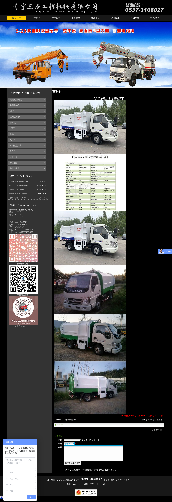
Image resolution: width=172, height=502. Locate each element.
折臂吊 (27, 128)
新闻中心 (95, 18)
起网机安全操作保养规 (18, 181)
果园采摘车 (27, 105)
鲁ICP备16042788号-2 (120, 483)
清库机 (27, 123)
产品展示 (56, 18)
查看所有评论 (158, 430)
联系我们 (154, 18)
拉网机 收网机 (27, 117)
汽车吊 (27, 140)
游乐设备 (27, 163)
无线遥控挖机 (27, 100)
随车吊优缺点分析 (16, 189)
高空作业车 (27, 168)
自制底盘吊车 (27, 145)
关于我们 (36, 18)
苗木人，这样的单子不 (18, 185)
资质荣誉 (75, 18)
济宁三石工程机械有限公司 (21, 210)
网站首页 (16, 18)
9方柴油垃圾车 (156, 420)
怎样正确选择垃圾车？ (18, 197)
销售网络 (115, 18)
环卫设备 (27, 157)
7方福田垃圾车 (69, 420)
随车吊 (27, 134)
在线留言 (135, 18)
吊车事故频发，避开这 (18, 193)
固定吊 (27, 111)
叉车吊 (27, 151)
